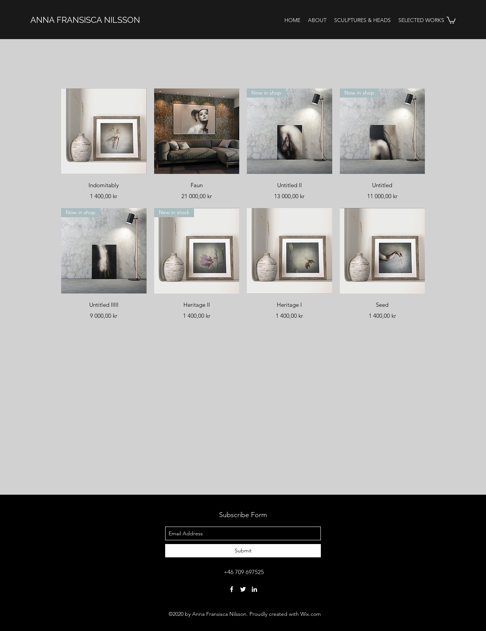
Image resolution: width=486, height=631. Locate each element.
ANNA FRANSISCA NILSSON (85, 20)
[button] (451, 20)
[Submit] (243, 550)
